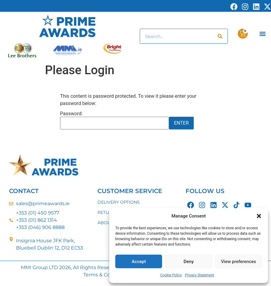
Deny (188, 261)
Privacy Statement (199, 275)
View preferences (238, 261)
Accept (139, 261)
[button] (259, 216)
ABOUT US (108, 222)
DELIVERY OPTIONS (118, 202)
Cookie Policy (171, 275)
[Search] (220, 36)
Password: (114, 120)
